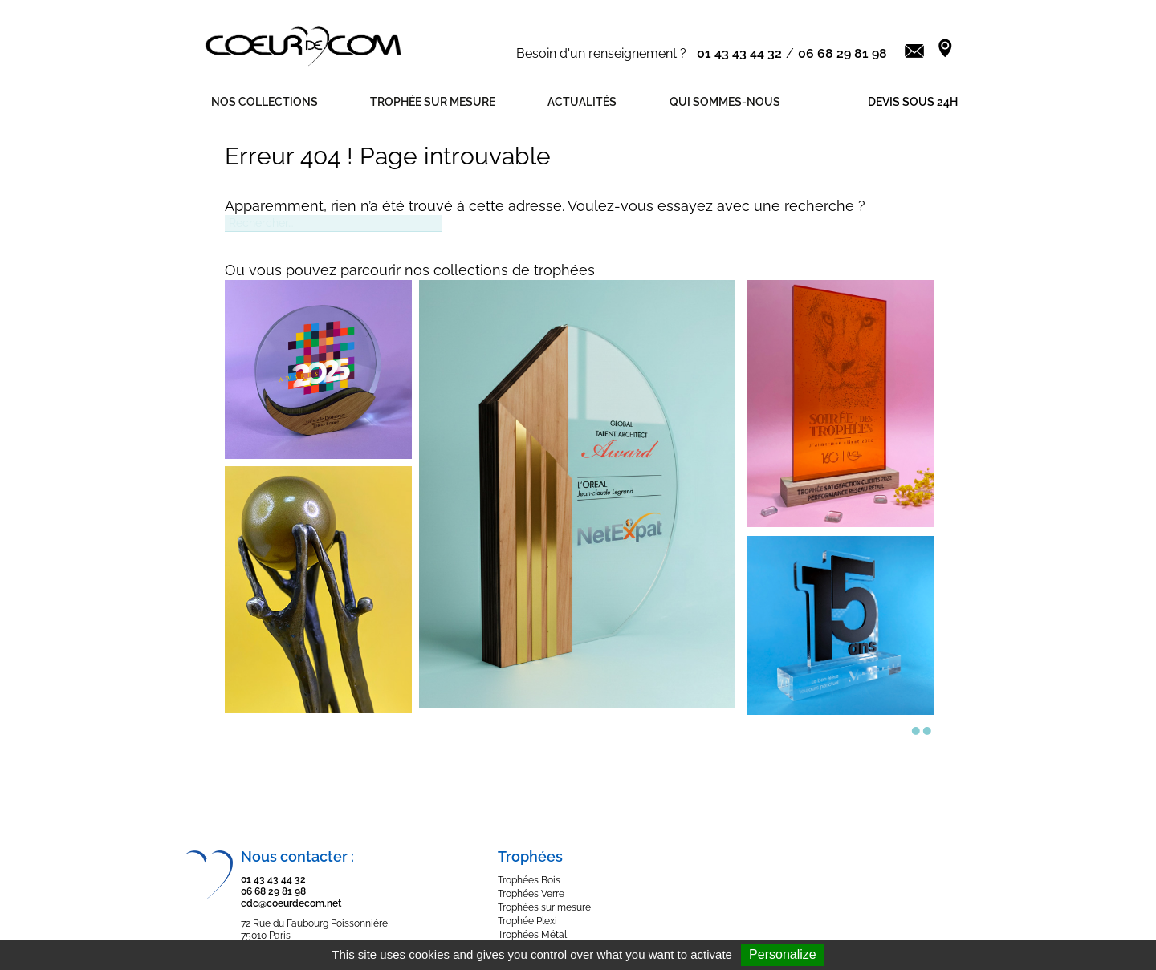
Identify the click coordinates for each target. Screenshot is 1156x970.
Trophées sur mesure (544, 907)
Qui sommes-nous (725, 101)
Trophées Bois (529, 880)
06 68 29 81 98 (842, 53)
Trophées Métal (532, 934)
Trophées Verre (531, 893)
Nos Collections (264, 101)
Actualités (582, 101)
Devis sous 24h (913, 101)
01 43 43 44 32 (739, 53)
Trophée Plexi (527, 921)
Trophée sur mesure (432, 101)
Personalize (782, 954)
